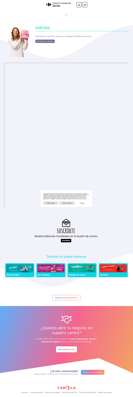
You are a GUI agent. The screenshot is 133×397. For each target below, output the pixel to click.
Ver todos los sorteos (45, 41)
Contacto (24, 392)
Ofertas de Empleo (52, 392)
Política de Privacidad (87, 392)
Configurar (82, 203)
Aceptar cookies (51, 203)
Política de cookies (82, 199)
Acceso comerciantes (92, 372)
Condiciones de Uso (69, 392)
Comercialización (36, 392)
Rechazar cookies (67, 203)
